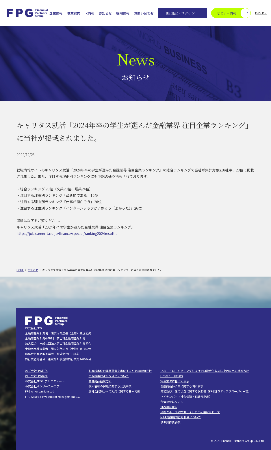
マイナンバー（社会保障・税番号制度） (186, 396)
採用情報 (123, 13)
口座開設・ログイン (179, 13)
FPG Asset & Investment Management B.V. (52, 396)
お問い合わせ (144, 13)
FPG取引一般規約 (171, 376)
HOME (20, 270)
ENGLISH (261, 13)
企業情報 (56, 13)
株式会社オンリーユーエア (42, 386)
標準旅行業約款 (170, 422)
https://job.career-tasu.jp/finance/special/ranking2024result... (67, 233)
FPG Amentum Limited (39, 391)
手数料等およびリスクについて (109, 376)
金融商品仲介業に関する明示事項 (181, 386)
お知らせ (105, 13)
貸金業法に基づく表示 (174, 381)
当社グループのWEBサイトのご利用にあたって (190, 412)
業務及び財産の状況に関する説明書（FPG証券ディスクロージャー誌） (205, 391)
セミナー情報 (234, 13)
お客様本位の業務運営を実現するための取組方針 (120, 371)
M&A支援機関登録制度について (180, 417)
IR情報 (89, 13)
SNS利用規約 (168, 407)
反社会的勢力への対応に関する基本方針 (114, 391)
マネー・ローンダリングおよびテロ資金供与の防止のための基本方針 (204, 371)
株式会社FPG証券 (36, 371)
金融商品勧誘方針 (100, 381)
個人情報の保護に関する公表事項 (110, 386)
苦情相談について (171, 402)
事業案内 (73, 13)
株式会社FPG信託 (36, 376)
